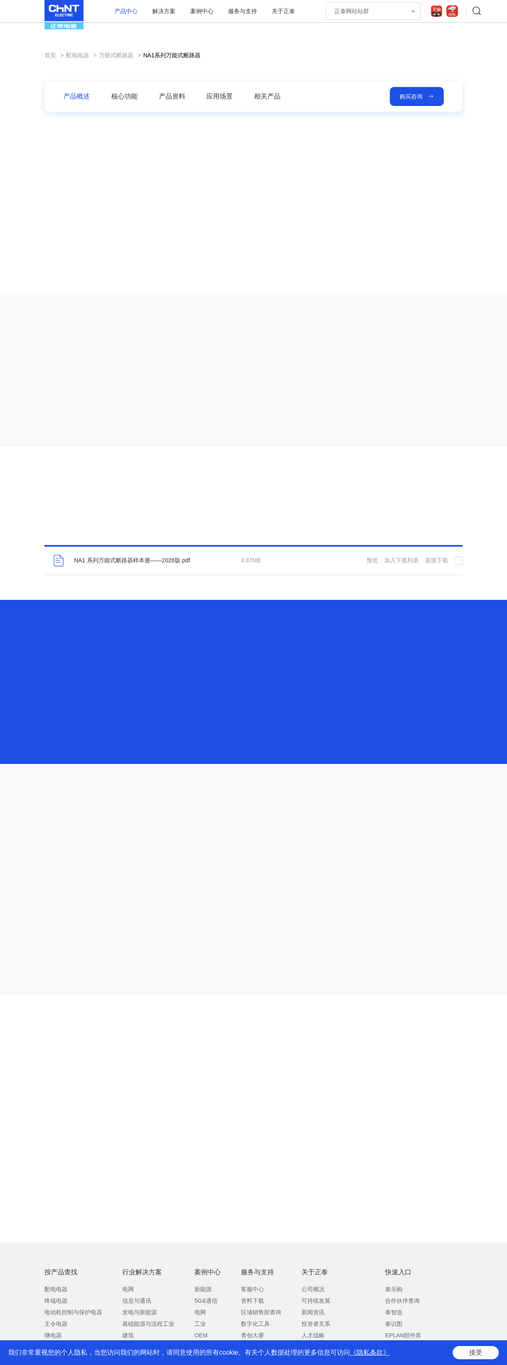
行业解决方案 (142, 1272)
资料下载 (252, 1300)
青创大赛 (252, 1335)
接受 (475, 1352)
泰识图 (393, 1323)
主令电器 (56, 1323)
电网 (128, 1289)
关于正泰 (283, 11)
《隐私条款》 (370, 1352)
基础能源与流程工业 (148, 1323)
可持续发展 (315, 1300)
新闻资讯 (313, 1312)
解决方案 (163, 11)
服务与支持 (242, 11)
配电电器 (77, 55)
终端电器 (56, 1300)
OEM (201, 1335)
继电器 (53, 1335)
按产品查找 (60, 1272)
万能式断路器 (116, 55)
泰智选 (393, 1312)
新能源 (203, 1289)
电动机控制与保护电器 (73, 1312)
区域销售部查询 (261, 1312)
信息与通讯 (136, 1300)
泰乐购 (393, 1289)
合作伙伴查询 (402, 1300)
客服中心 (252, 1289)
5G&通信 (205, 1300)
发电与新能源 (139, 1312)
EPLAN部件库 (403, 1335)
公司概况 (313, 1289)
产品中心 (126, 11)
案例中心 (201, 11)
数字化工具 (255, 1323)
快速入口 (398, 1272)
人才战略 (313, 1335)
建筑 (128, 1335)
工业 (200, 1323)
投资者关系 (315, 1323)
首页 (50, 55)
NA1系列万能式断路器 (172, 55)
